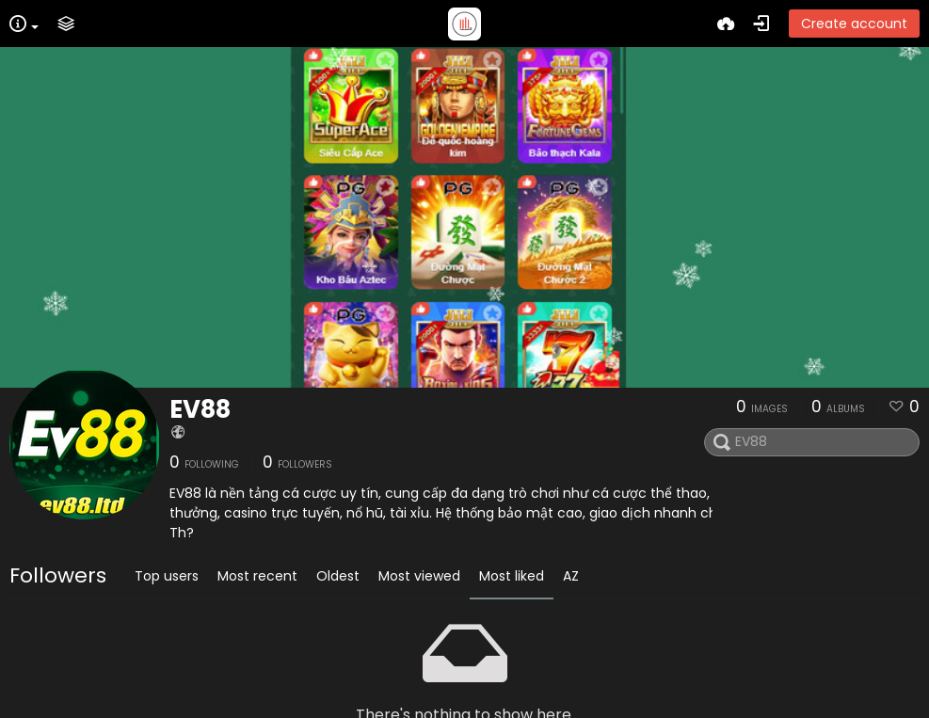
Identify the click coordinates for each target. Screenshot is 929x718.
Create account (854, 23)
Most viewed (419, 575)
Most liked (511, 575)
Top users (167, 575)
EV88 (200, 409)
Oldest (338, 575)
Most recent (257, 575)
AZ (571, 575)
